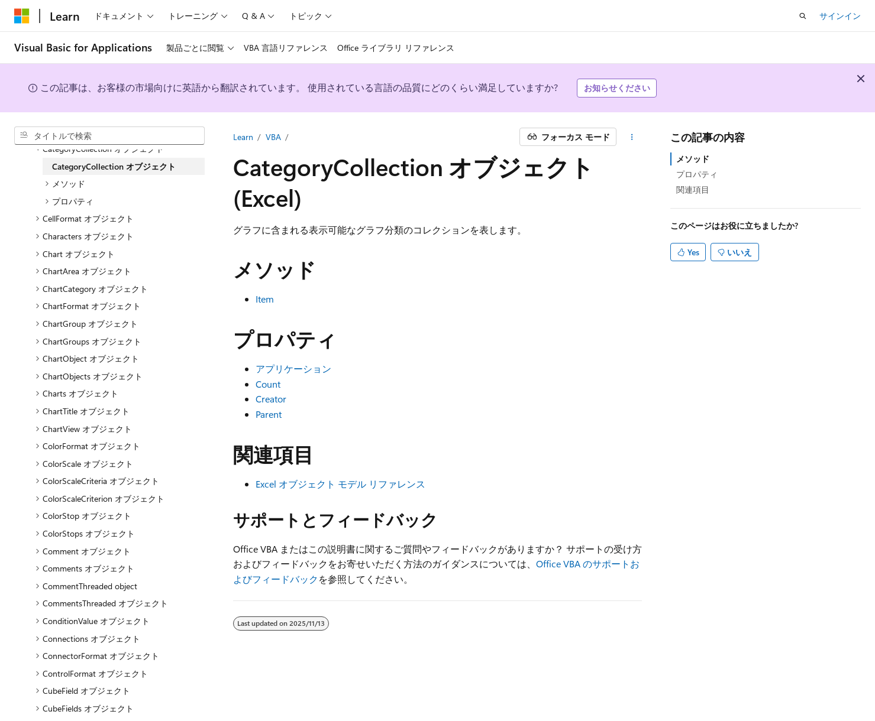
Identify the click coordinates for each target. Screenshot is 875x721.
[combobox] (109, 135)
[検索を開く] (803, 16)
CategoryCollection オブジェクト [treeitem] (114, 166)
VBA (273, 136)
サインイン (840, 15)
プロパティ (697, 174)
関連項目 (692, 189)
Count (268, 384)
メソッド (692, 158)
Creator (271, 398)
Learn (243, 136)
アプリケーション (293, 368)
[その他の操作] (631, 137)
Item (265, 299)
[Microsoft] (22, 16)
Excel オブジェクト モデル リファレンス (340, 484)
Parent (269, 414)
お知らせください (617, 87)
